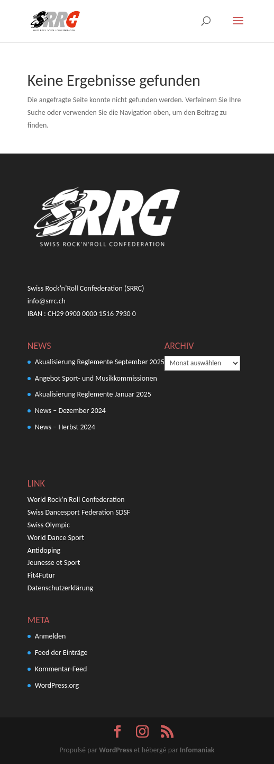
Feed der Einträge (61, 652)
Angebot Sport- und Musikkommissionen (96, 378)
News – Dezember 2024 (70, 410)
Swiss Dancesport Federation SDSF (79, 512)
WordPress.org (57, 685)
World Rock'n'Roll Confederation (76, 499)
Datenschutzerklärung (60, 587)
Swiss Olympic (49, 524)
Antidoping (44, 550)
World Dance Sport (56, 537)
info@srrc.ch (47, 300)
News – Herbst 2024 (65, 427)
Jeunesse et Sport (54, 562)
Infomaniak (197, 749)
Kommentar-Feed (61, 668)
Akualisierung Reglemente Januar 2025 (93, 394)
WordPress (115, 749)
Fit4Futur (41, 575)
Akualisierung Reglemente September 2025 (100, 361)
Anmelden (50, 636)
